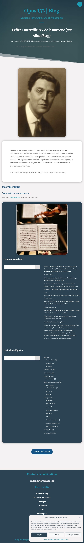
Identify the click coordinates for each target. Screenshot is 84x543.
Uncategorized (48, 433)
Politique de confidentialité (61, 539)
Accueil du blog (42, 494)
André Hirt (17, 41)
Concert (48, 407)
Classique (48, 403)
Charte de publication (42, 498)
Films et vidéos (50, 360)
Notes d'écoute (50, 426)
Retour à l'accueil (42, 451)
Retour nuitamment (50, 307)
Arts (45, 357)
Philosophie (47, 430)
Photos (48, 366)
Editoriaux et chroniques (51, 382)
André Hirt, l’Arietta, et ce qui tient (54, 322)
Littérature (47, 385)
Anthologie (49, 400)
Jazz (47, 417)
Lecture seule (50, 379)
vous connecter (15, 197)
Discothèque (48, 373)
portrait (48, 391)
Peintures (48, 363)
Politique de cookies (48, 539)
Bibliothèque (35, 41)
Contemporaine (46, 41)
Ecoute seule (48, 376)
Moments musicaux (59, 41)
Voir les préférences (73, 535)
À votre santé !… (49, 275)
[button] (80, 518)
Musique (69, 41)
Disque (48, 413)
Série (47, 394)
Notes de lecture (51, 388)
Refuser (56, 535)
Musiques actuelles (51, 423)
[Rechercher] (37, 267)
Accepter (39, 535)
